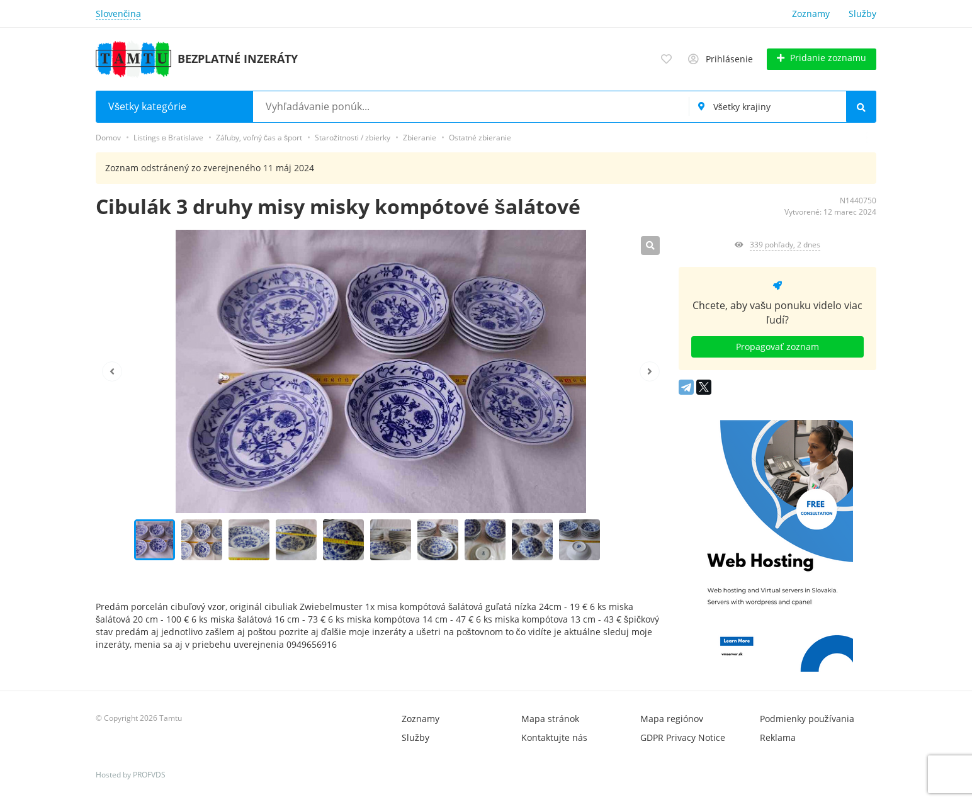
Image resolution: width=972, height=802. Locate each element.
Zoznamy (811, 14)
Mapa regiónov (671, 719)
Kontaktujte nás (554, 737)
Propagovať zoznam (777, 347)
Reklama (778, 737)
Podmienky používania (807, 719)
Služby (862, 14)
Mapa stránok (550, 719)
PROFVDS (149, 774)
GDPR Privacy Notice (682, 737)
